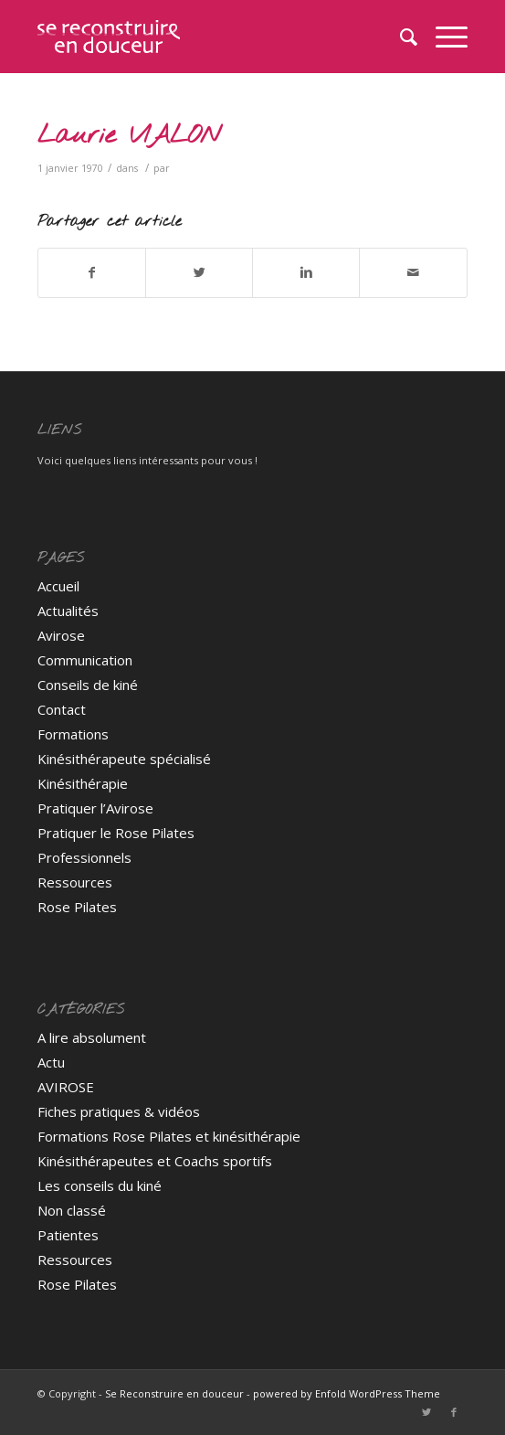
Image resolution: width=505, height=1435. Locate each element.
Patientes (68, 1235)
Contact (61, 709)
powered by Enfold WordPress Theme (346, 1393)
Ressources (74, 882)
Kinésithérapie (82, 783)
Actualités (68, 610)
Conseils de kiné (87, 684)
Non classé (71, 1210)
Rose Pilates (77, 907)
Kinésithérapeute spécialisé (124, 758)
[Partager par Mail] (413, 272)
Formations (73, 734)
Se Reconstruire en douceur (174, 1393)
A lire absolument (91, 1037)
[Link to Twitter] (426, 1412)
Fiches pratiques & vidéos (118, 1111)
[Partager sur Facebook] (91, 272)
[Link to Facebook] (454, 1412)
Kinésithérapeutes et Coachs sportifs (154, 1161)
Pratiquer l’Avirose (95, 808)
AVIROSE (65, 1087)
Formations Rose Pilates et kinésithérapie (168, 1136)
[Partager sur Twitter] (199, 272)
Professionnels (84, 857)
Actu (51, 1062)
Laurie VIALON (129, 136)
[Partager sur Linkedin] (306, 272)
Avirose (61, 635)
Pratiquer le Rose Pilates (116, 833)
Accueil (58, 586)
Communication (84, 660)
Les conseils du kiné (99, 1185)
